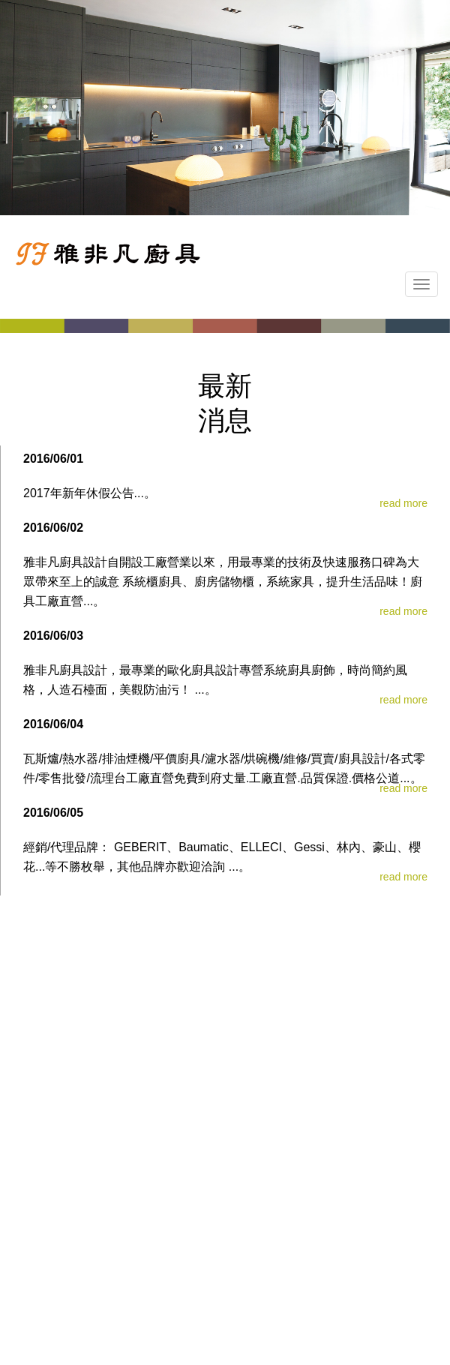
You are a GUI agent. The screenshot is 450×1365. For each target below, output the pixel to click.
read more (404, 503)
